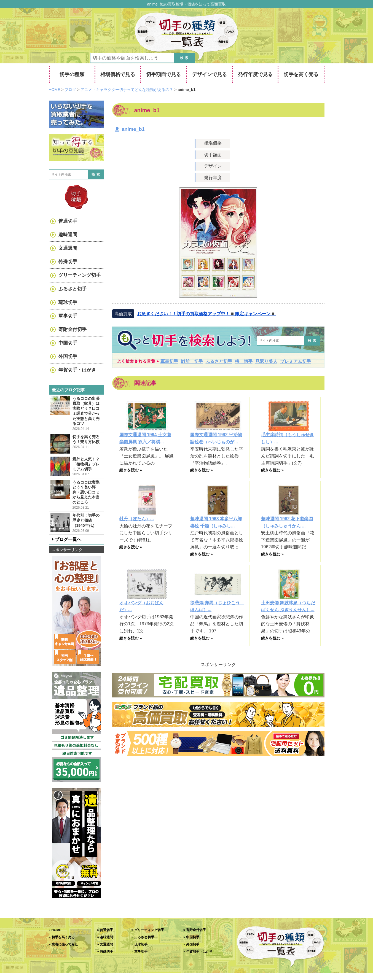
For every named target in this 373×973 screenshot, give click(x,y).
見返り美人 (266, 361)
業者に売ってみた (65, 944)
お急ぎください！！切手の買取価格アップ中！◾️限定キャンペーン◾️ (206, 313)
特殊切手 (67, 261)
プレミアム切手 (295, 361)
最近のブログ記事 (68, 389)
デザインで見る (209, 74)
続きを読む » (130, 470)
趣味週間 (67, 234)
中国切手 (67, 343)
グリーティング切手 (79, 275)
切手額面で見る (163, 74)
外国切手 (67, 356)
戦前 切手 (192, 361)
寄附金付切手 (72, 329)
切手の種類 (72, 74)
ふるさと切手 (219, 361)
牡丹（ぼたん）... (136, 518)
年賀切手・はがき (77, 370)
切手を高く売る (301, 74)
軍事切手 (169, 361)
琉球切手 (67, 302)
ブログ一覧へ (68, 539)
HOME (56, 930)
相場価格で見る (117, 74)
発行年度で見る (255, 74)
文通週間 (67, 248)
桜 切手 (244, 361)
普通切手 (67, 221)
